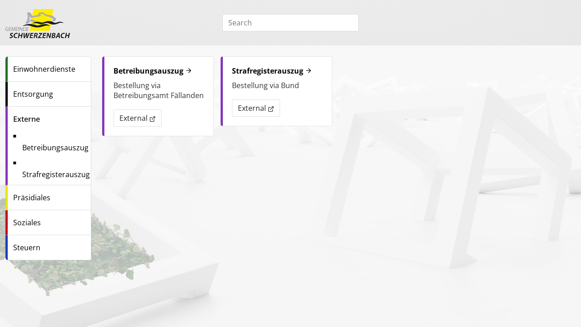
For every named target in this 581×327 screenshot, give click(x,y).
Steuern (26, 248)
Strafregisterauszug (56, 174)
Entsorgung (33, 94)
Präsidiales (31, 198)
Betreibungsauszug (55, 148)
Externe (26, 119)
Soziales (27, 223)
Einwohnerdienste (44, 69)
